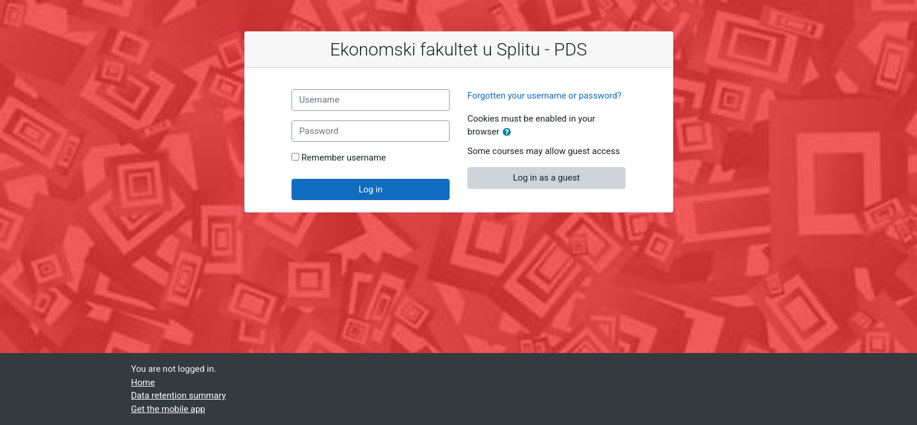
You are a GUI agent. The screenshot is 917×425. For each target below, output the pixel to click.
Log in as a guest (546, 177)
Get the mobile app (168, 409)
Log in (371, 189)
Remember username (344, 157)
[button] (509, 132)
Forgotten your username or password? (544, 95)
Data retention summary (178, 395)
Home (143, 382)
